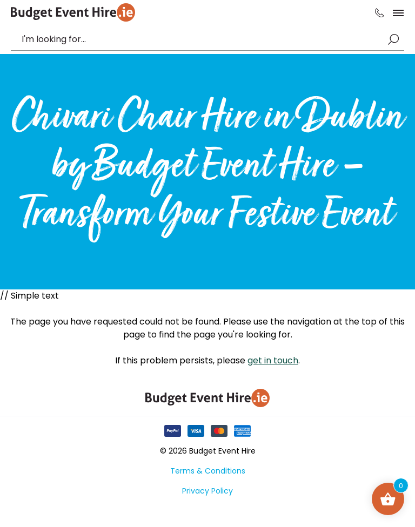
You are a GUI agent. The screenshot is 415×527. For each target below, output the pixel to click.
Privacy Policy (207, 490)
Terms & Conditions (207, 470)
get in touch (272, 360)
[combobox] (202, 39)
